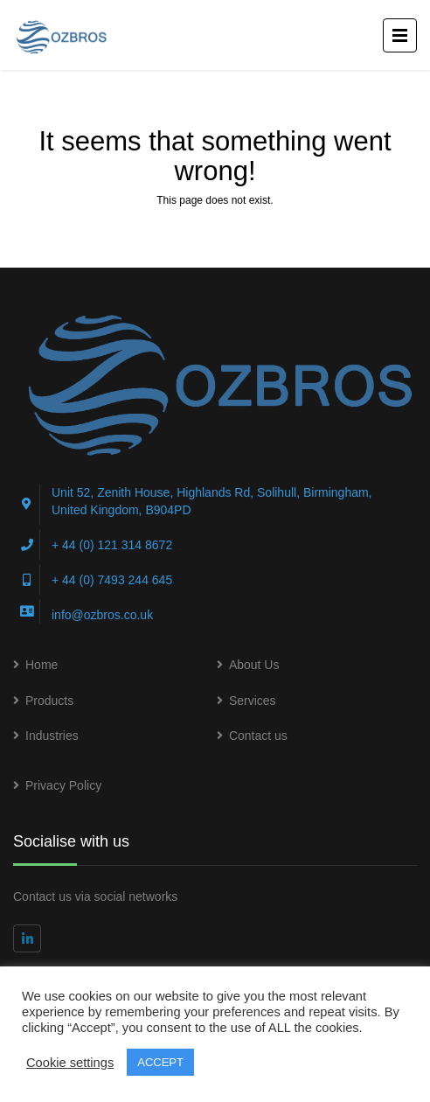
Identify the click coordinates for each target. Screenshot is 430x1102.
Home (41, 665)
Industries (52, 736)
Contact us (258, 736)
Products (49, 701)
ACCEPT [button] (160, 1062)
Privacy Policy (63, 785)
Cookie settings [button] (70, 1063)
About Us (254, 665)
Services (252, 701)
